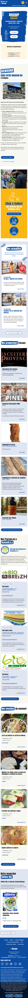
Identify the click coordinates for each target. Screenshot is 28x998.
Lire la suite (21, 289)
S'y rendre (14, 32)
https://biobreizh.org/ (7, 595)
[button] (2, 90)
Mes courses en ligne (14, 214)
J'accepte (18, 995)
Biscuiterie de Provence (9, 369)
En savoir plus (21, 605)
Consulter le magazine (11, 927)
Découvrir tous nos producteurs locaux (12, 529)
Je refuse (9, 995)
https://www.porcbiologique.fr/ (9, 683)
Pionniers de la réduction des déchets (13, 312)
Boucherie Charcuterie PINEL (11, 404)
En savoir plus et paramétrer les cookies (14, 992)
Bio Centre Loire (7, 630)
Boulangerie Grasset (8, 445)
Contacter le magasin (9, 161)
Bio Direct (5, 674)
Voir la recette (21, 747)
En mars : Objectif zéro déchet (13, 279)
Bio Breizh (5, 586)
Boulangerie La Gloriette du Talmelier (14, 478)
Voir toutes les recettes (8, 864)
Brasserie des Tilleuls (9, 518)
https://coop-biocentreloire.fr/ (9, 639)
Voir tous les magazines (8, 932)
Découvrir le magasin (8, 157)
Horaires (14, 36)
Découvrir (22, 378)
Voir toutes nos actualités (14, 333)
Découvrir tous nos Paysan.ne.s (10, 698)
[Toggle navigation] (26, 3)
